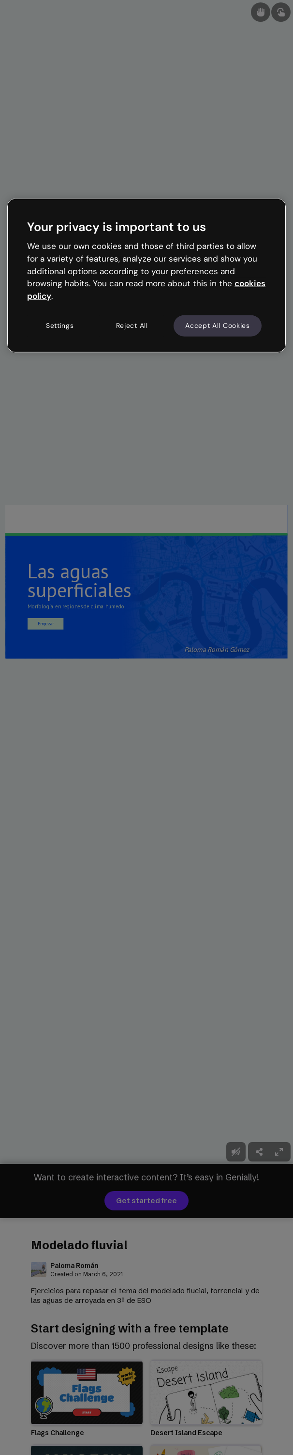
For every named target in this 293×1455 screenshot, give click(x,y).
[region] (146, 275)
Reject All (132, 325)
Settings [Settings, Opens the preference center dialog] (60, 325)
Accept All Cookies (217, 325)
